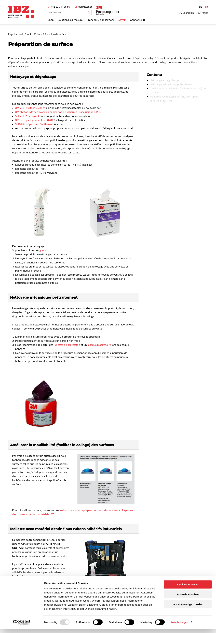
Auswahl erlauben (188, 598)
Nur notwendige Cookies (188, 608)
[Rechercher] (89, 12)
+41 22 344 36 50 (60, 6)
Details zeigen (179, 626)
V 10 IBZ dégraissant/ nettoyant (34, 124)
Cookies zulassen (187, 588)
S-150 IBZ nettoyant (27, 115)
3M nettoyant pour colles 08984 (34, 119)
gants (42, 250)
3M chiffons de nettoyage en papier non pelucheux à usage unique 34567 (58, 111)
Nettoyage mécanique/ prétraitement (172, 84)
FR (206, 6)
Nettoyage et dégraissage (164, 80)
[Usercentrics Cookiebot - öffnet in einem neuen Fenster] (22, 626)
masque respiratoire (99, 344)
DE (200, 6)
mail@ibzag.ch (85, 6)
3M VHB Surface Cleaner (30, 107)
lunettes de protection (67, 344)
